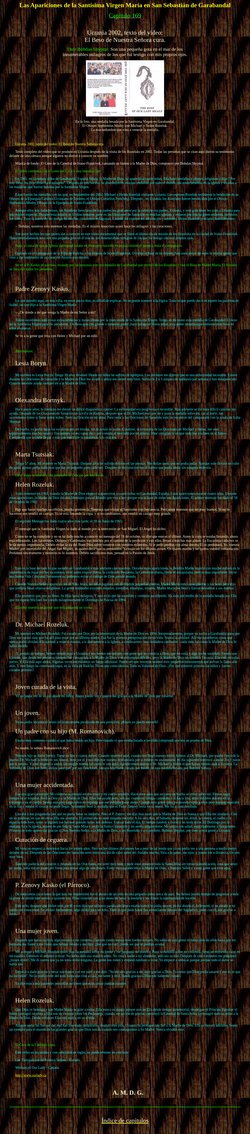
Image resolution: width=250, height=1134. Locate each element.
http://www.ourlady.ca (30, 1075)
